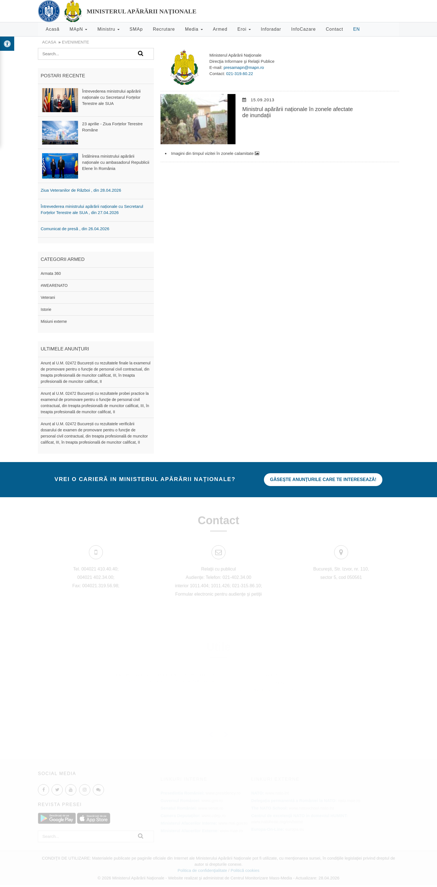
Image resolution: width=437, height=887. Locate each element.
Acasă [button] (52, 29)
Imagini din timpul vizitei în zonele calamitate (215, 153)
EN (356, 29)
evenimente (75, 42)
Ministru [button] (108, 29)
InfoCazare (303, 29)
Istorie (46, 309)
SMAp (136, 29)
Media (194, 29)
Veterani (48, 297)
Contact (334, 29)
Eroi (244, 29)
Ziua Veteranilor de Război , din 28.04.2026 (81, 190)
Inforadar (271, 29)
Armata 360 (51, 273)
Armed (220, 29)
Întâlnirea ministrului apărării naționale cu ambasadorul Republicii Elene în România (115, 162)
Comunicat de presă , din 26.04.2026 (75, 228)
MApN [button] (78, 29)
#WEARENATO (54, 285)
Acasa (49, 42)
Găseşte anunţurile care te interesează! (323, 479)
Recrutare (164, 29)
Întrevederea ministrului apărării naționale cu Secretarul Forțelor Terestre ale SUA (111, 97)
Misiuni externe (54, 321)
